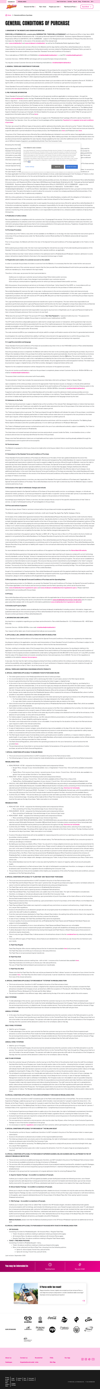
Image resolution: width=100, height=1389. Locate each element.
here (36, 114)
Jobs (36, 1362)
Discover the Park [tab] (30, 7)
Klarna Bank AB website (79, 550)
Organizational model (27, 1362)
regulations (30, 1125)
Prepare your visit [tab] (55, 7)
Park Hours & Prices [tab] (71, 7)
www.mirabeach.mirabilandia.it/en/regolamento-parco (59, 588)
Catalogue (8, 1362)
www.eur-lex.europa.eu (29, 657)
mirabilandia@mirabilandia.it (48, 55)
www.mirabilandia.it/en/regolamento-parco (23, 588)
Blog (79, 1)
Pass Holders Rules (7, 1384)
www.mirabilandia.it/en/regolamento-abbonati (66, 602)
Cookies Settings (13, 1384)
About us (8, 1358)
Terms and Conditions (31, 1379)
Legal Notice (13, 1379)
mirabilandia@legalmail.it (74, 55)
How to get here (61, 1)
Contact (70, 1)
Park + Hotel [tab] (42, 6)
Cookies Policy (20, 1379)
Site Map (53, 1362)
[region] (51, 157)
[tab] (87, 6)
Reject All (57, 166)
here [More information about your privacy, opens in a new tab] (29, 161)
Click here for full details (72, 788)
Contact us (23, 1358)
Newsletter (39, 1358)
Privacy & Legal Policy (7, 1379)
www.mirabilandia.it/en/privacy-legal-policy (67, 599)
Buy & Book (87, 7)
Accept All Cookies (72, 166)
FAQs (51, 1358)
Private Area (85, 1)
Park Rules (25, 1379)
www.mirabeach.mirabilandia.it (35, 43)
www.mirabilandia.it (15, 43)
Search (75, 1)
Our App (67, 1358)
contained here (72, 934)
